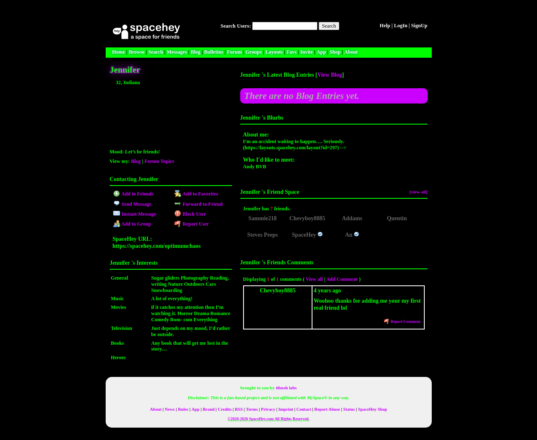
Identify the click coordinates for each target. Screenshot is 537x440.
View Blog (329, 75)
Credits (225, 409)
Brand (209, 409)
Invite (306, 52)
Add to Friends (133, 194)
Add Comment (341, 279)
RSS (239, 409)
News (170, 409)
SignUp (419, 25)
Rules (183, 409)
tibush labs (286, 387)
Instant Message (134, 214)
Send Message (132, 204)
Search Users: (235, 26)
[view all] (418, 191)
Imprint (285, 409)
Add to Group (132, 224)
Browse (136, 52)
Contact (303, 409)
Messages (177, 52)
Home (118, 52)
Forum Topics (159, 161)
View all (314, 279)
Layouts (274, 52)
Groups (254, 52)
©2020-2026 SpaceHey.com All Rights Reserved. (268, 418)
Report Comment (402, 321)
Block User (190, 214)
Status (349, 409)
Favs (291, 52)
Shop (335, 52)
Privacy (268, 409)
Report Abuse (327, 409)
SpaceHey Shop (372, 409)
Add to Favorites (196, 194)
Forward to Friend (198, 204)
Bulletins (213, 52)
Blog (196, 52)
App (321, 52)
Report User (191, 224)
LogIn (400, 25)
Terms (252, 409)
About (351, 52)
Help (385, 25)
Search (329, 26)
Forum (234, 52)
